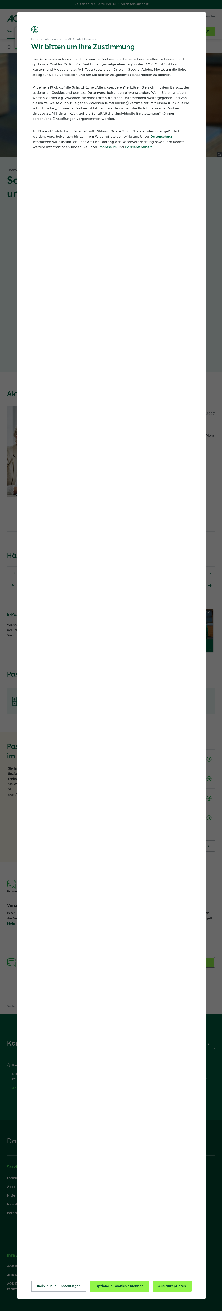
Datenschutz (161, 137)
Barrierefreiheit (138, 147)
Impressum (107, 147)
